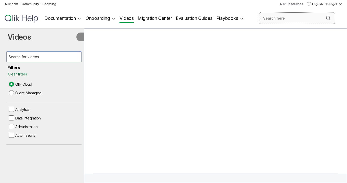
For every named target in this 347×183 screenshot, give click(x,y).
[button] (328, 18)
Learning (49, 4)
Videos (126, 18)
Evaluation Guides (194, 18)
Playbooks (227, 18)
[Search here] (297, 18)
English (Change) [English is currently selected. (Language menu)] (325, 4)
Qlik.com (11, 4)
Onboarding (98, 18)
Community (30, 4)
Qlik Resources (291, 4)
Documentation (60, 18)
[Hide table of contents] (80, 37)
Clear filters (17, 74)
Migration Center (155, 18)
